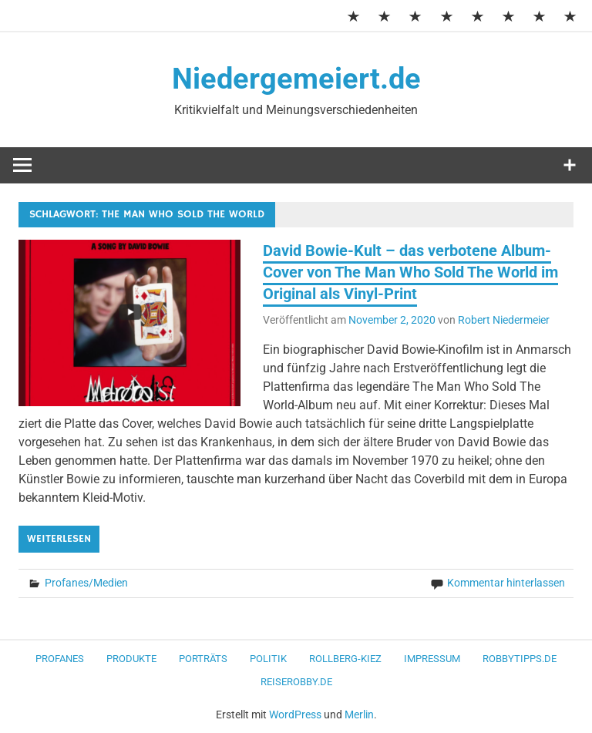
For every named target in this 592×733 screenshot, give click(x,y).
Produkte (131, 658)
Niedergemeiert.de (296, 79)
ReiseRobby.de (296, 682)
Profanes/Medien (86, 583)
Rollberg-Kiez (345, 658)
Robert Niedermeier (504, 320)
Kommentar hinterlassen (506, 583)
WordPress (295, 714)
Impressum (432, 658)
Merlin (359, 714)
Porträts (203, 658)
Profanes (59, 658)
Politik (268, 658)
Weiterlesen (59, 539)
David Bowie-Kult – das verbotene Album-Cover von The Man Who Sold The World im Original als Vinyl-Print (410, 272)
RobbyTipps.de (520, 658)
